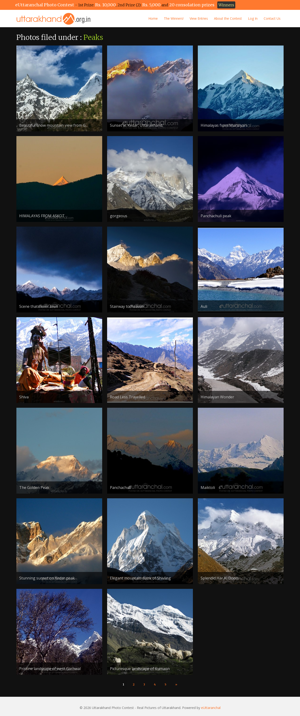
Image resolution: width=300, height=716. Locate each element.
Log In (253, 18)
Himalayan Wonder (217, 397)
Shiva (24, 397)
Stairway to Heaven (127, 306)
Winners (226, 5)
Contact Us (272, 18)
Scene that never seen (38, 306)
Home (153, 18)
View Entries (199, 18)
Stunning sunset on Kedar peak (47, 578)
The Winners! (174, 18)
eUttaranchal (211, 707)
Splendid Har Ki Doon (219, 578)
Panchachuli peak (216, 215)
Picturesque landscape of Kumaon (140, 668)
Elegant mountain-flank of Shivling (140, 578)
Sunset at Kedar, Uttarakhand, (136, 125)
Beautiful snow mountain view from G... (53, 125)
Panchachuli (120, 487)
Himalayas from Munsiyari (224, 125)
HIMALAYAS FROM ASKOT (42, 215)
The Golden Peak (34, 487)
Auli (204, 306)
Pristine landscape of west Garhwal (50, 668)
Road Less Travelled (127, 397)
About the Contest (228, 18)
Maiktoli (208, 487)
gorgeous (118, 215)
